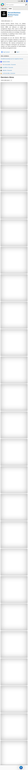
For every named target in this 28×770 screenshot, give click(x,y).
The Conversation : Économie (8, 64)
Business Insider (5, 61)
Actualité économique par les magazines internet (12, 58)
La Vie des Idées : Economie (7, 73)
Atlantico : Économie (6, 70)
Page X (17, 52)
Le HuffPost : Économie (6, 67)
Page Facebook (5, 52)
